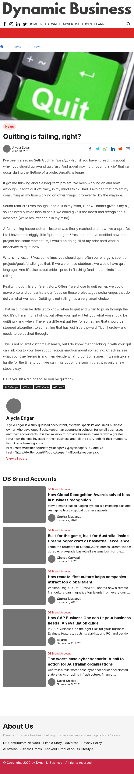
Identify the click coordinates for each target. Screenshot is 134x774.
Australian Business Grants (22, 749)
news (37, 46)
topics (17, 46)
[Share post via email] (128, 149)
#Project (58, 387)
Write (56, 24)
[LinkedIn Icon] (18, 24)
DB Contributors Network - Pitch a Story (32, 743)
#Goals (27, 387)
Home (33, 24)
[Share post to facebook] (90, 149)
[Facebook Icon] (5, 24)
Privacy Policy (91, 743)
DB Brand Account (59, 489)
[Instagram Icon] (11, 24)
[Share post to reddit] (120, 149)
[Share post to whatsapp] (105, 149)
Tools (87, 24)
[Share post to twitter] (98, 149)
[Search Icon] (128, 24)
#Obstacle (42, 387)
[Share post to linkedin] (113, 149)
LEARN (99, 24)
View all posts (16, 458)
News (9, 126)
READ (44, 24)
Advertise (71, 24)
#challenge (11, 387)
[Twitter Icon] (25, 24)
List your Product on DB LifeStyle (69, 749)
